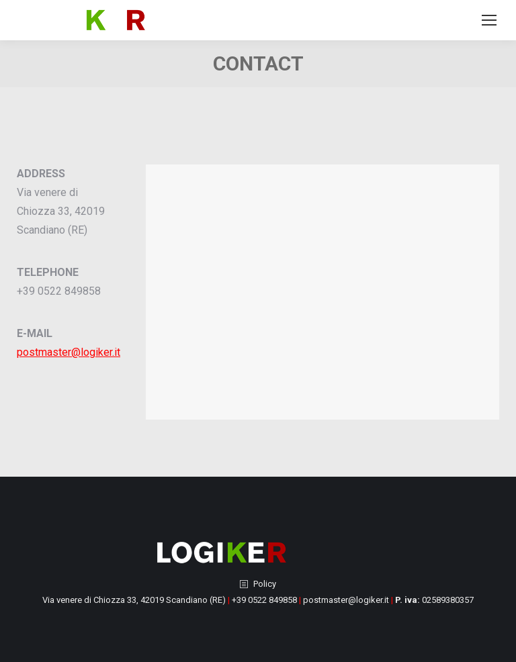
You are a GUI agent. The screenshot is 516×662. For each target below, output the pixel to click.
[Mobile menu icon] (489, 20)
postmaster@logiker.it (68, 352)
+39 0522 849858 (264, 600)
